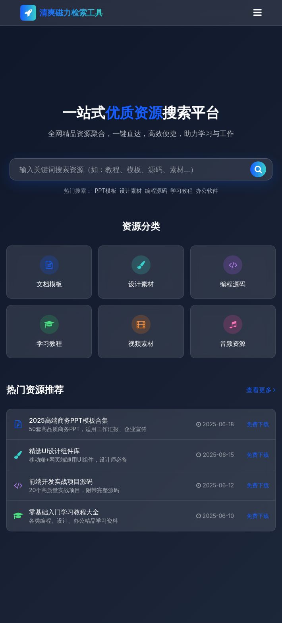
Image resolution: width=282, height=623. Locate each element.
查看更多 (261, 390)
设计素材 (131, 190)
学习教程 (181, 190)
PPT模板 (106, 190)
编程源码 (156, 190)
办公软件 (207, 190)
